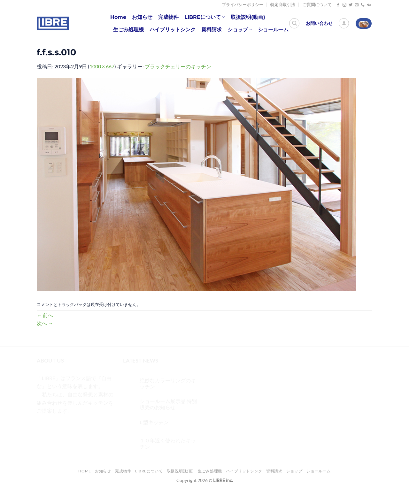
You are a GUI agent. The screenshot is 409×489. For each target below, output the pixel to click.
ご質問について (317, 4)
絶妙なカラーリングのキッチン (168, 383)
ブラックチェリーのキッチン (178, 66)
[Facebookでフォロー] (338, 5)
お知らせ (142, 17)
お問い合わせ (319, 23)
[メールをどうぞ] (357, 5)
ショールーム (273, 30)
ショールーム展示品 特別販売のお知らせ (168, 404)
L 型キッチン (154, 422)
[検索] (294, 23)
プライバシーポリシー (242, 4)
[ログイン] (344, 23)
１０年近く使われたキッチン (168, 443)
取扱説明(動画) (248, 17)
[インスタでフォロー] (344, 5)
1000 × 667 (101, 66)
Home (118, 17)
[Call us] (363, 5)
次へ (45, 323)
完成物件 (168, 17)
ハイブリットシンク (173, 30)
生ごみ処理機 (128, 30)
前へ (45, 315)
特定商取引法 (282, 4)
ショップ (240, 30)
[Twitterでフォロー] (350, 5)
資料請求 (211, 30)
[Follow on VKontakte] (369, 5)
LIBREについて (204, 17)
